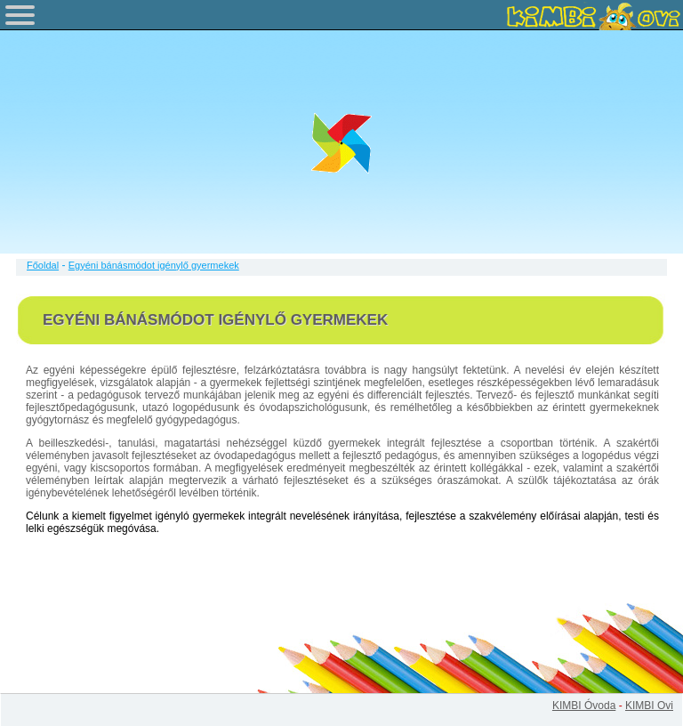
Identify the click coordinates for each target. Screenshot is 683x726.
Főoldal (43, 265)
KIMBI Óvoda (583, 705)
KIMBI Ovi (649, 705)
